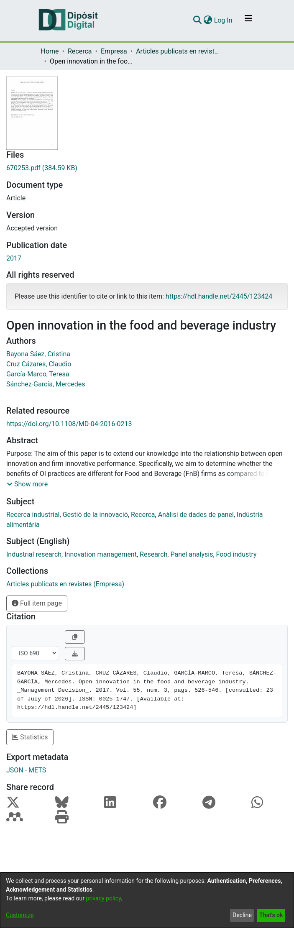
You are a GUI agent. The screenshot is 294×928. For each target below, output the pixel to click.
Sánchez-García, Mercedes (45, 384)
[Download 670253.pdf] (147, 168)
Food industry (236, 554)
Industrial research (33, 554)
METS (37, 770)
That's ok (271, 915)
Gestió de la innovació (95, 515)
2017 (13, 258)
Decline (242, 915)
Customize (19, 915)
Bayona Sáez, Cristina (38, 354)
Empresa (114, 51)
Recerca (80, 51)
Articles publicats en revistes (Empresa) (178, 51)
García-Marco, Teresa (37, 374)
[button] (27, 484)
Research (153, 554)
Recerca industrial (33, 515)
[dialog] (147, 900)
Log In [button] (223, 20)
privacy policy (103, 898)
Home (50, 51)
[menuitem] (208, 20)
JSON (14, 770)
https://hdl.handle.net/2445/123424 (219, 296)
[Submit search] (197, 20)
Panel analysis (191, 554)
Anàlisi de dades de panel (196, 515)
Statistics (30, 737)
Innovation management (100, 554)
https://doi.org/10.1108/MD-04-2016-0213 (69, 424)
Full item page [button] (37, 603)
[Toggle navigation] (248, 20)
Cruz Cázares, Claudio (38, 364)
